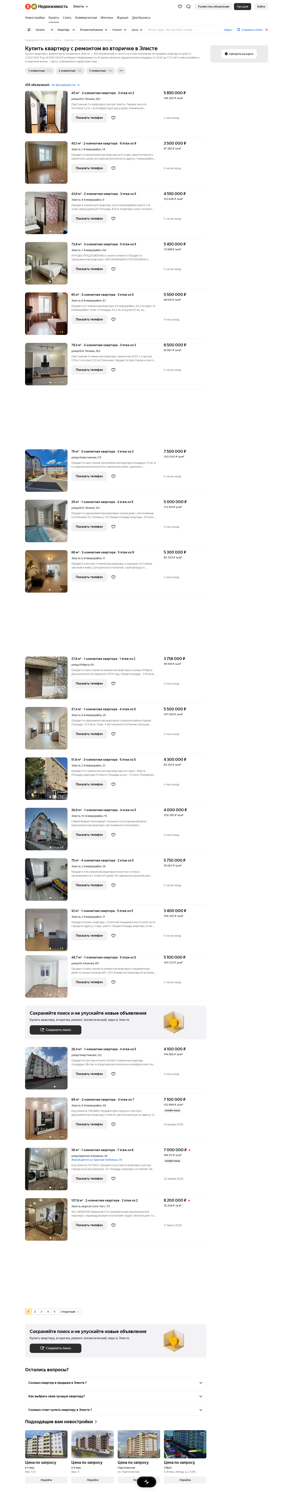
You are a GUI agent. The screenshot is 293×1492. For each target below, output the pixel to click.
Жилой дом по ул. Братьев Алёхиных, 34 (96, 1159)
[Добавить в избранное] (113, 117)
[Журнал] (122, 17)
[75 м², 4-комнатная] (48, 881)
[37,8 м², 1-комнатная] (48, 680)
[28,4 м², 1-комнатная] (48, 1070)
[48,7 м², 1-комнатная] (48, 978)
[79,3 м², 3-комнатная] (48, 366)
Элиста (75, 149)
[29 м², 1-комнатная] (48, 523)
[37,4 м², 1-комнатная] (48, 730)
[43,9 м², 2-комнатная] (48, 215)
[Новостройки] (36, 17)
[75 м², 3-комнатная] (48, 472)
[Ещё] (121, 70)
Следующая (69, 1311)
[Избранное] (179, 6)
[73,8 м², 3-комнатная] (48, 265)
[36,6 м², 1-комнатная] (48, 831)
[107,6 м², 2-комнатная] (48, 1221)
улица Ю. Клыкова (82, 963)
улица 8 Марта (80, 664)
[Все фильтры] (29, 30)
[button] (188, 6)
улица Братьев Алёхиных (87, 1155)
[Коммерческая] (86, 17)
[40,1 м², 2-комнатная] (48, 164)
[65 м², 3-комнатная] (48, 315)
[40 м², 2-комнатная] (48, 114)
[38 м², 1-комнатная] (48, 1171)
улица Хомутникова (83, 457)
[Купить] (54, 17)
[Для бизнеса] (140, 17)
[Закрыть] (266, 29)
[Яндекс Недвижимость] (49, 6)
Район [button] (228, 29)
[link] (261, 6)
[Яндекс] (28, 6)
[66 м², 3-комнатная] (48, 573)
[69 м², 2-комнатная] (48, 1120)
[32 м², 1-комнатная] (48, 932)
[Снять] (67, 17)
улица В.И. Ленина (82, 98)
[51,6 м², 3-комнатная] (48, 780)
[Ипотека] (107, 17)
